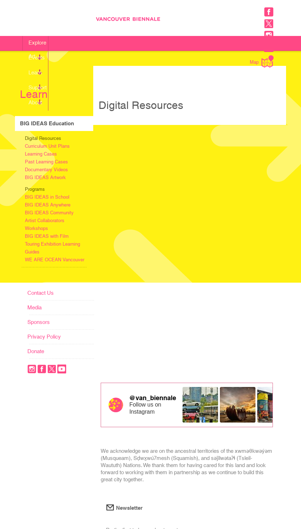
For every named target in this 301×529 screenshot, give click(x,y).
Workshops (36, 228)
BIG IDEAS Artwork (45, 177)
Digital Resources (43, 138)
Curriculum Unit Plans (47, 146)
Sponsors (38, 322)
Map (262, 61)
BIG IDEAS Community (49, 212)
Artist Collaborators (44, 220)
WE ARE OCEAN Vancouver (54, 259)
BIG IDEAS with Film (47, 236)
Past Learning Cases (46, 161)
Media (34, 307)
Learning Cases (41, 154)
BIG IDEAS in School (47, 197)
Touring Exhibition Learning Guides (52, 248)
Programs (35, 189)
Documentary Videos (46, 169)
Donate (35, 351)
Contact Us (40, 293)
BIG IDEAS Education (47, 123)
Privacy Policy (44, 337)
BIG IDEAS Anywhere (47, 205)
